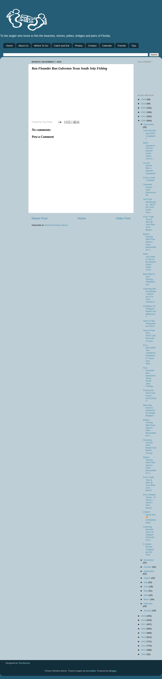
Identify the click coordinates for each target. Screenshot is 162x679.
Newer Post (39, 218)
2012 (144, 645)
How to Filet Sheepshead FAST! (149, 323)
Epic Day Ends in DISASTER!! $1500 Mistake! (149, 410)
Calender (107, 45)
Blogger (113, 671)
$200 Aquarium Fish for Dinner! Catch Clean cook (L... (149, 151)
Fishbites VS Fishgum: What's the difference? (149, 311)
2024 (144, 103)
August (147, 578)
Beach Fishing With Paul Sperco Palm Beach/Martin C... (149, 242)
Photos (79, 45)
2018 (144, 620)
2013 (144, 641)
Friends (122, 45)
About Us (23, 45)
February (148, 603)
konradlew (91, 671)
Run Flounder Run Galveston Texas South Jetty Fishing (149, 377)
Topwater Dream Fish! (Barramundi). (149, 189)
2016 (144, 628)
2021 (144, 116)
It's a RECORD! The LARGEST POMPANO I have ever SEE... (149, 354)
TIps (133, 45)
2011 (144, 650)
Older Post (123, 218)
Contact (92, 45)
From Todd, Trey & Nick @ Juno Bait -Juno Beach (149, 223)
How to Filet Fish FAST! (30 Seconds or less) (149, 335)
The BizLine (24, 663)
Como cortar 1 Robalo (149, 178)
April (146, 595)
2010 (144, 654)
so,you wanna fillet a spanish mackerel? (149, 168)
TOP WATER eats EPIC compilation (149, 134)
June (146, 586)
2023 (144, 108)
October (148, 567)
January (148, 610)
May (146, 591)
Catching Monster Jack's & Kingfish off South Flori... (148, 533)
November (149, 560)
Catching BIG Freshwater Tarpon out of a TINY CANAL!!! (149, 295)
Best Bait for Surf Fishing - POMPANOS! (149, 279)
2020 (144, 120)
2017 (144, 624)
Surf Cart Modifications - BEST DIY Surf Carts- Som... (149, 206)
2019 (144, 616)
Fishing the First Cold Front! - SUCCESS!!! (149, 395)
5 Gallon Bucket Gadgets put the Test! (148, 549)
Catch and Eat (61, 45)
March (147, 599)
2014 (144, 637)
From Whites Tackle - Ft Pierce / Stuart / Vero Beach (149, 501)
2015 (144, 633)
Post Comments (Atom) (56, 225)
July (146, 582)
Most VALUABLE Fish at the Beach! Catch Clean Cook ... (149, 262)
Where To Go (41, 45)
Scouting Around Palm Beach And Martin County (149, 446)
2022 (144, 112)
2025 (144, 99)
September (149, 571)
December (149, 124)
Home (9, 45)
